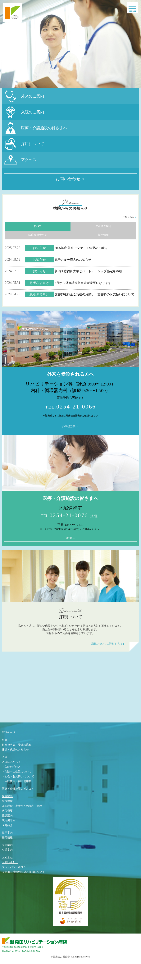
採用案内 (7, 832)
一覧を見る (129, 216)
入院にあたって (11, 761)
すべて (38, 226)
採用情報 (103, 234)
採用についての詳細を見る (107, 643)
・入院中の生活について (16, 771)
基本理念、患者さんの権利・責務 (22, 806)
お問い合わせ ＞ (70, 179)
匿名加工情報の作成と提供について (23, 871)
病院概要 (7, 810)
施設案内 (7, 815)
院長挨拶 (7, 801)
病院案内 (7, 796)
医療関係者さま (37, 234)
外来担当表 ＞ (70, 426)
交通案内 (7, 845)
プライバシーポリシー (15, 867)
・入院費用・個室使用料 (16, 781)
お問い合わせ (10, 862)
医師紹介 (7, 825)
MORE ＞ (70, 538)
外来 (4, 740)
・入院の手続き (11, 766)
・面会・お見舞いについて (18, 776)
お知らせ (7, 857)
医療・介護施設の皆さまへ (18, 788)
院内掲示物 (8, 820)
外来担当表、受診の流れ (16, 744)
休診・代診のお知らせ (15, 749)
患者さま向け (103, 226)
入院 (4, 757)
